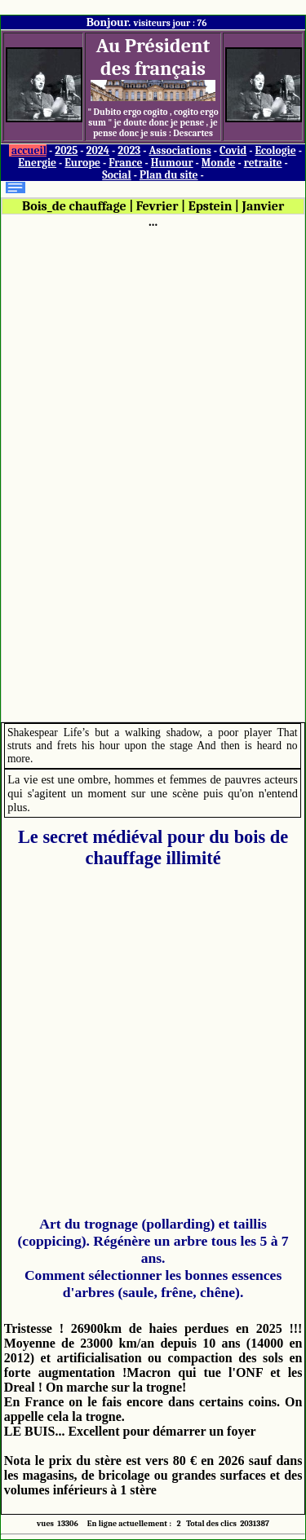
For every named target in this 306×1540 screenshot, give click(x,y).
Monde (219, 163)
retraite (263, 163)
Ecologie (275, 150)
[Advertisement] (153, 473)
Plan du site (169, 175)
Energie (37, 163)
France (125, 163)
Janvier (263, 206)
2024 (98, 150)
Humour (172, 163)
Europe (82, 163)
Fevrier (157, 206)
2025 (66, 150)
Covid (233, 150)
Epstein (210, 206)
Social (116, 175)
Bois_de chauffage (74, 206)
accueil (29, 150)
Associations (180, 150)
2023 (129, 150)
